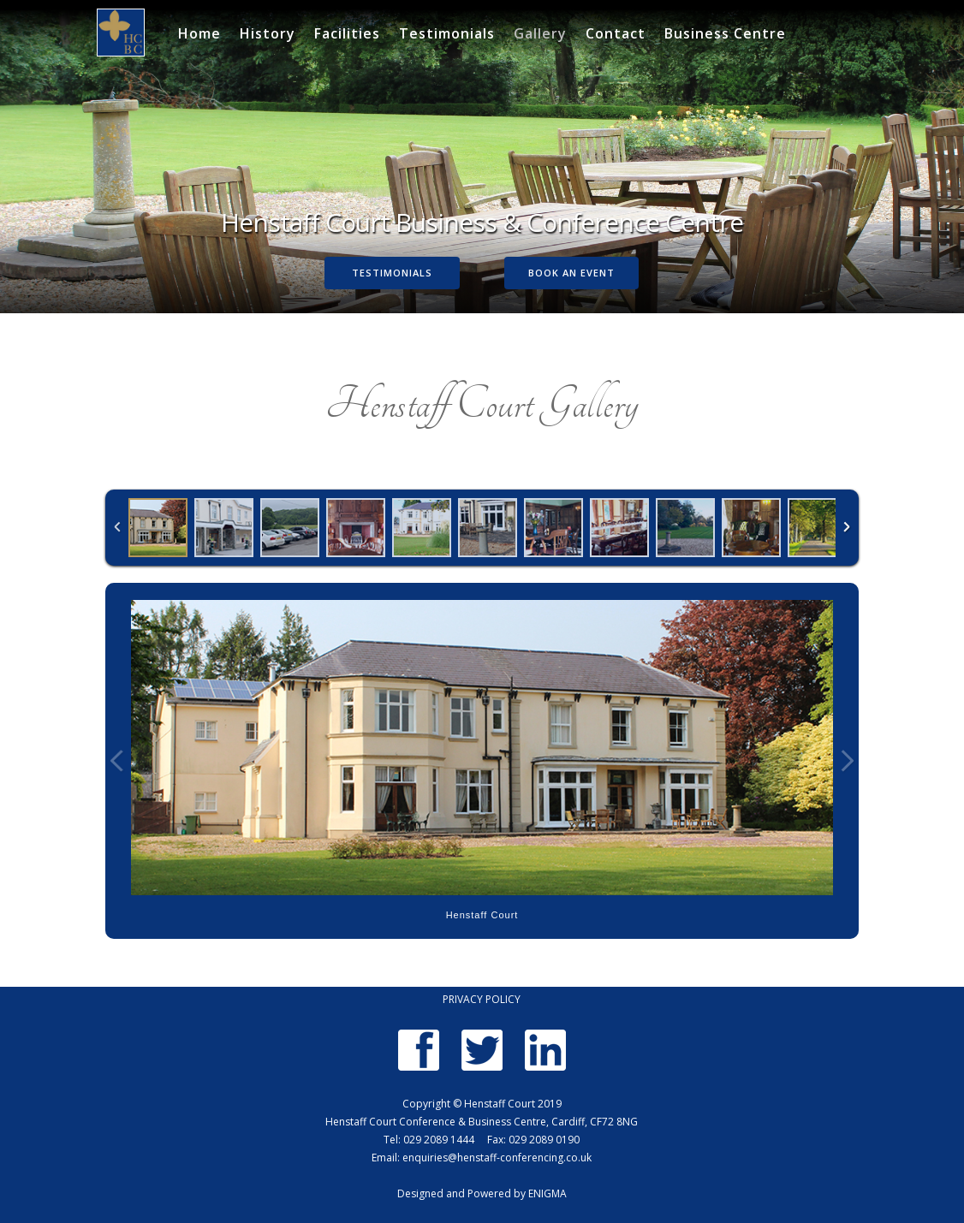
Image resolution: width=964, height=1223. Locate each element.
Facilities (347, 34)
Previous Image (117, 761)
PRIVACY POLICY (482, 999)
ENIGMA (547, 1193)
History (267, 34)
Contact (616, 34)
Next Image (847, 761)
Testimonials (447, 34)
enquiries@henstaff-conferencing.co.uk (497, 1157)
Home (199, 34)
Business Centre (725, 34)
